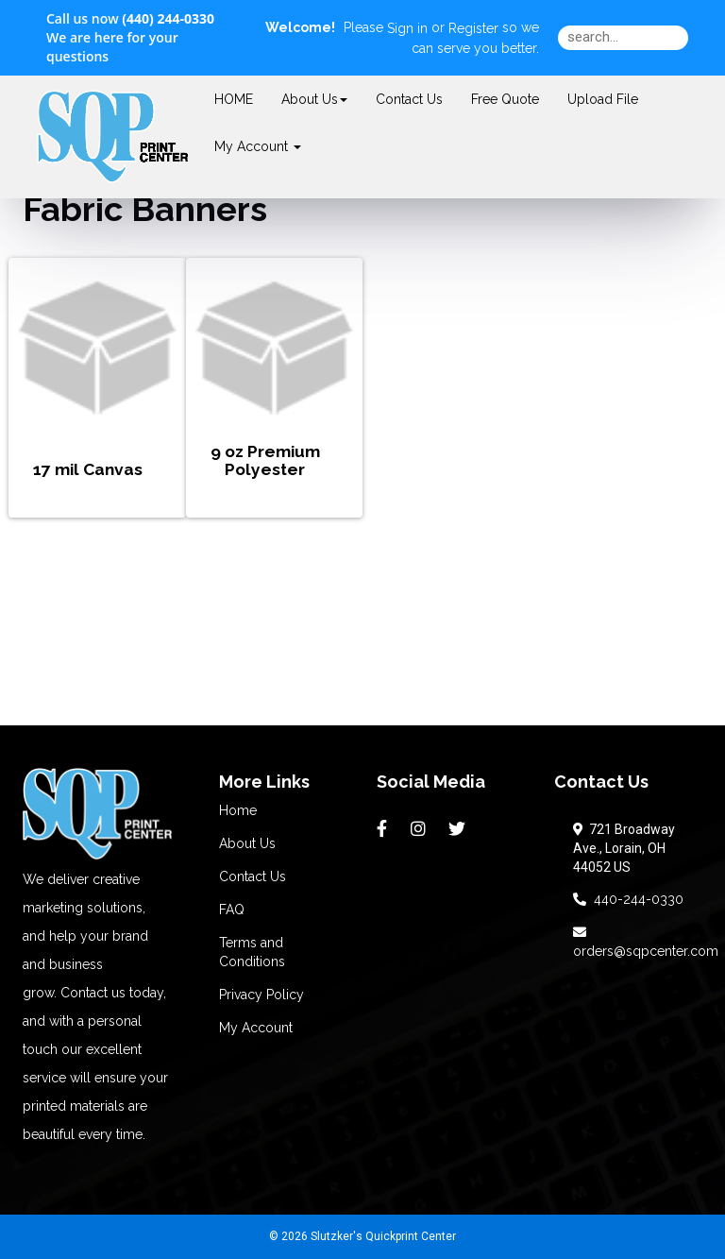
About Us (314, 99)
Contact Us (409, 99)
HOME (233, 99)
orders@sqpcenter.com (645, 942)
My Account (256, 1027)
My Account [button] (257, 146)
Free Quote (505, 99)
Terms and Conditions (252, 952)
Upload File (602, 99)
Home (238, 810)
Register (473, 28)
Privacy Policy (261, 994)
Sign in (407, 28)
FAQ (231, 909)
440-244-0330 (628, 899)
